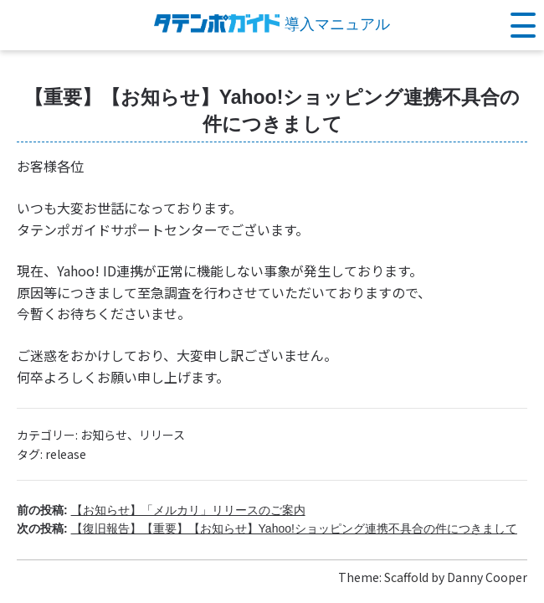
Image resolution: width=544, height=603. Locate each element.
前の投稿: (161, 510)
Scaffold (406, 577)
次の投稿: (267, 528)
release (65, 454)
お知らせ (103, 434)
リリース (162, 434)
